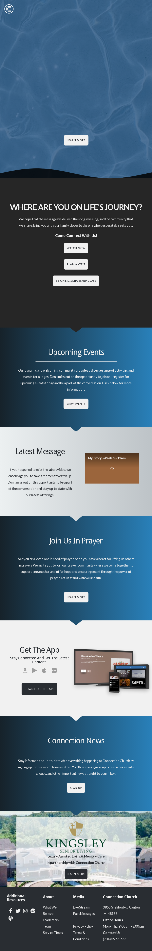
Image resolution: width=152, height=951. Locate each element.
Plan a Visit (76, 264)
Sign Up (76, 788)
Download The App (40, 689)
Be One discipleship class (76, 280)
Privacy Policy (83, 926)
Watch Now (76, 248)
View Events (76, 404)
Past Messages (84, 913)
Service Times (53, 933)
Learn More (76, 140)
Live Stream (81, 907)
